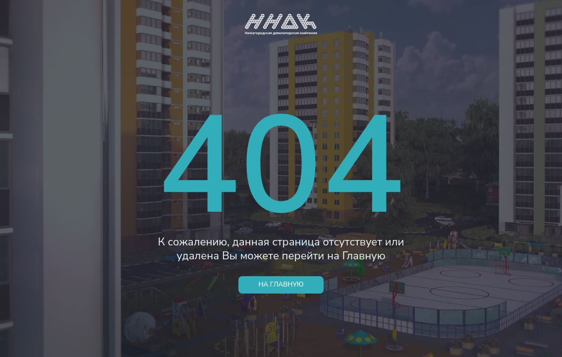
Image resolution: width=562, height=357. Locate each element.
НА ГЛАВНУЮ (280, 284)
